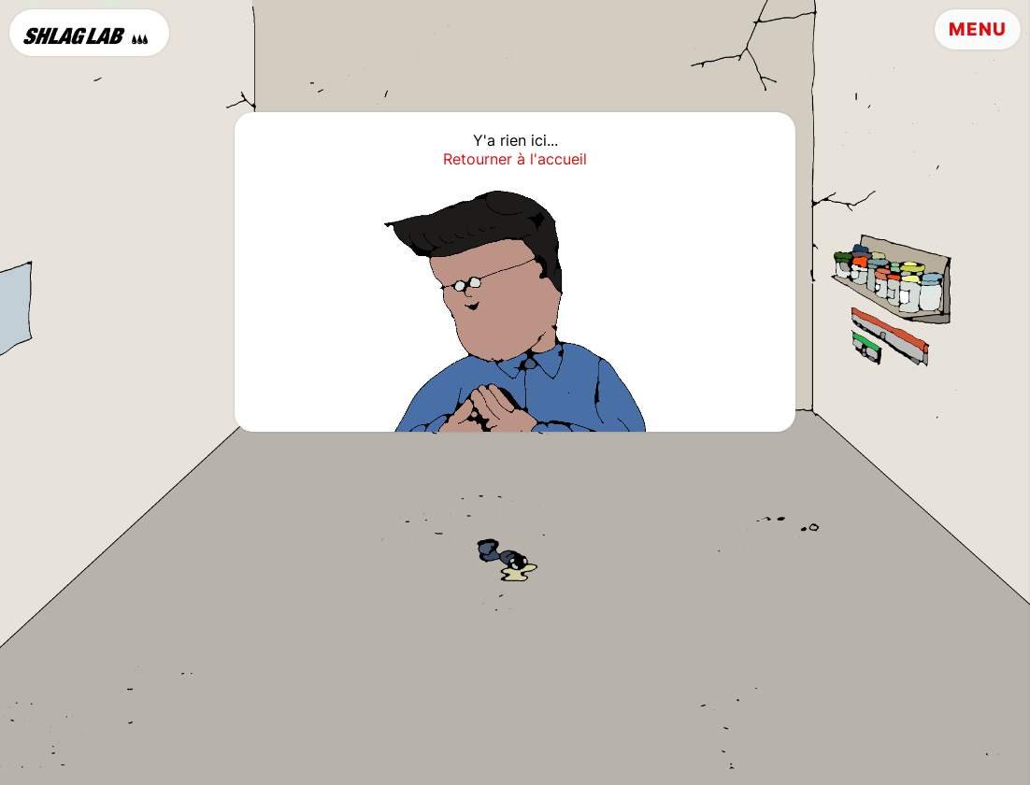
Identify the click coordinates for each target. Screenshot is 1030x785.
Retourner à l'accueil (515, 159)
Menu (978, 29)
